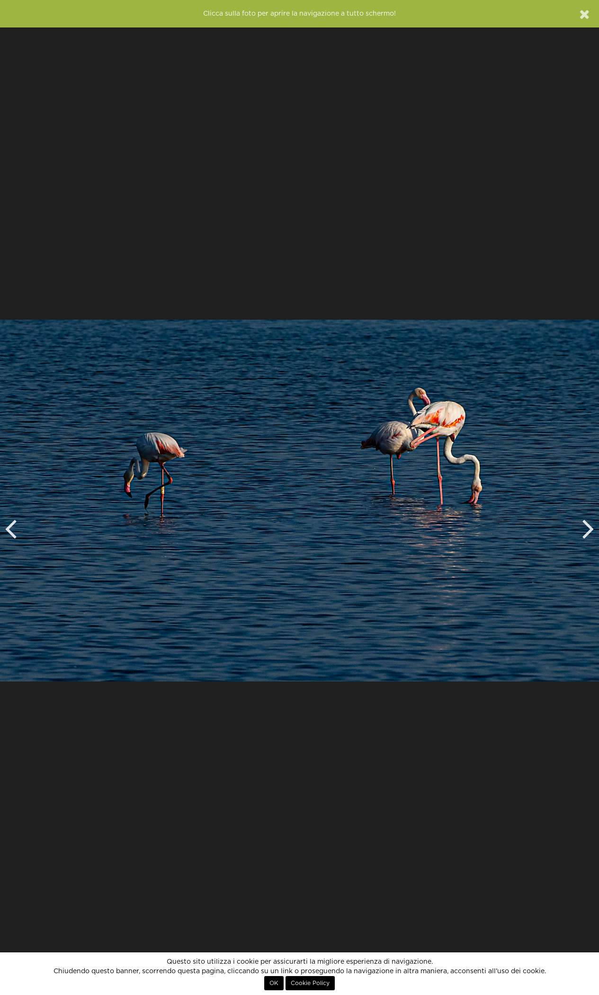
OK (273, 983)
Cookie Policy (310, 983)
